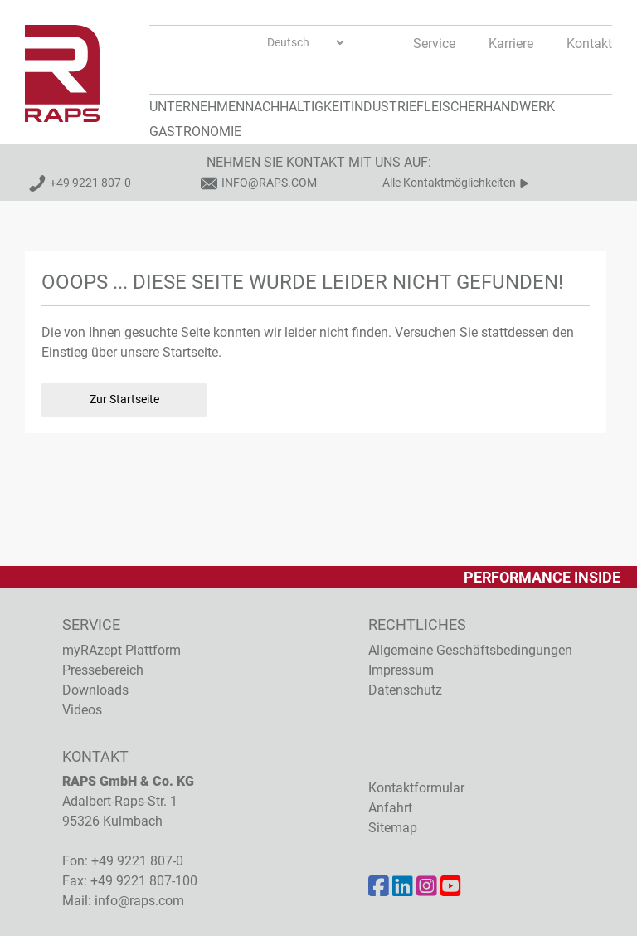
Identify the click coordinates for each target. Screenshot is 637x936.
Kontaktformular (416, 788)
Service (434, 43)
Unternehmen (197, 107)
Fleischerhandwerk (485, 107)
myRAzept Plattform (121, 650)
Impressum (401, 670)
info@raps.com (269, 182)
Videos (82, 710)
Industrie (383, 107)
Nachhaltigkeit (298, 107)
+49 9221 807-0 (90, 182)
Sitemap (392, 828)
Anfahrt (390, 808)
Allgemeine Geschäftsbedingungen (470, 650)
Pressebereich (102, 670)
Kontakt (589, 43)
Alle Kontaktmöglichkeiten (449, 182)
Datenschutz (405, 690)
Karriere (511, 43)
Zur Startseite (124, 399)
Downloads (95, 690)
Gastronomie (195, 131)
